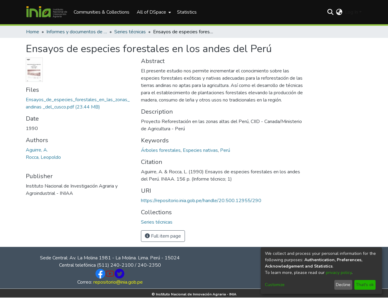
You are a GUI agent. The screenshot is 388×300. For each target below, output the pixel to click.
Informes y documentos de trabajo (76, 31)
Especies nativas (200, 150)
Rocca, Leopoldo (43, 157)
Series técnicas (130, 31)
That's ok (365, 285)
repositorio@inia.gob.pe (118, 282)
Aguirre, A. (37, 150)
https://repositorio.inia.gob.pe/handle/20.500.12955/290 (201, 200)
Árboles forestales (161, 150)
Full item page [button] (163, 236)
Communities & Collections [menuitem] (101, 12)
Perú (225, 150)
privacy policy (339, 272)
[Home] (47, 12)
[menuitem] (153, 12)
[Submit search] (330, 12)
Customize (275, 285)
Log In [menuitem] (351, 12)
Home (32, 31)
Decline (343, 285)
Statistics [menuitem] (187, 12)
